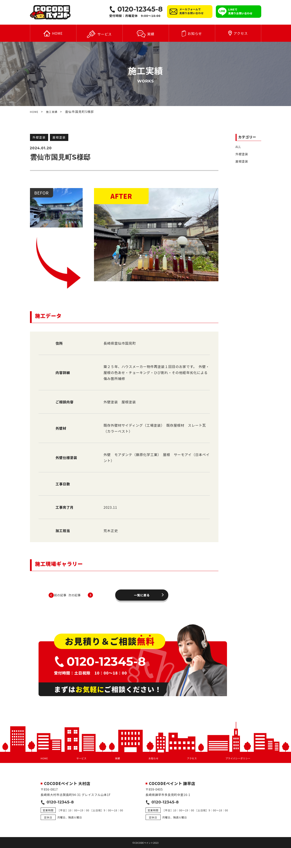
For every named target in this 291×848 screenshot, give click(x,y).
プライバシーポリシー (235, 751)
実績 (145, 35)
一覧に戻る (127, 590)
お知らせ (192, 34)
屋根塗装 (242, 162)
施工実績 (54, 113)
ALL (238, 147)
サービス (99, 35)
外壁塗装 (242, 155)
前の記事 (88, 590)
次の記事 (166, 590)
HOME (53, 34)
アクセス (238, 34)
